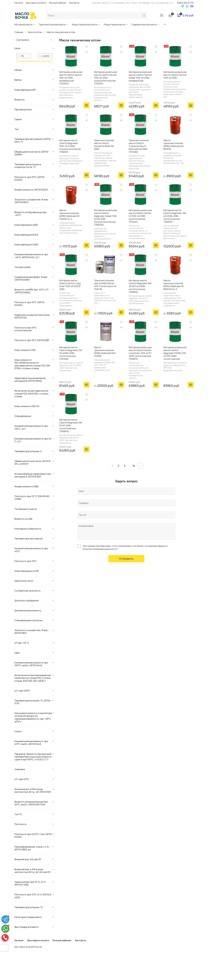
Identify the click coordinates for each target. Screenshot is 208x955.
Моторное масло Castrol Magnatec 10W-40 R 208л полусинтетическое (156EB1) (70, 146)
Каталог (18, 2)
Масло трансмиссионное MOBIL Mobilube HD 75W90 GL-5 (69, 214)
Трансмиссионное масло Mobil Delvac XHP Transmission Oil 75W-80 (105, 285)
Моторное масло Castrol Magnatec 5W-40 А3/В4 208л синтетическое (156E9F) (175, 216)
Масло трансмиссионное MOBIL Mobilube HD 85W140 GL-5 (173, 285)
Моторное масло (24, 24)
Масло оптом (35, 32)
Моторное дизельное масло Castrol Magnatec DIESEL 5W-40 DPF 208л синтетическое (174, 353)
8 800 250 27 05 (185, 2)
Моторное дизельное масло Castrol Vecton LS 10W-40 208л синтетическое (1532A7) (140, 216)
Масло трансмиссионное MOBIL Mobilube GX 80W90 (173, 145)
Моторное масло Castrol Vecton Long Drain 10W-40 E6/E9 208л (69, 285)
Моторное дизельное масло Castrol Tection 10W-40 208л (175, 74)
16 (133, 465)
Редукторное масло (116, 24)
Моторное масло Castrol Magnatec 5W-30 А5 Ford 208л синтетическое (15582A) (140, 286)
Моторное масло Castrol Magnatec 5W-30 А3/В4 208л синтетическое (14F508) (71, 353)
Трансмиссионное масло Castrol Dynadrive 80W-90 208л (104, 145)
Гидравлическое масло (145, 24)
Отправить (126, 559)
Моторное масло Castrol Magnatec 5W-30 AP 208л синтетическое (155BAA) (71, 425)
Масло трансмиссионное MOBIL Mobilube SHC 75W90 (105, 352)
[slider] (17, 61)
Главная (18, 32)
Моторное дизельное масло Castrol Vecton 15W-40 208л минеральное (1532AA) (70, 77)
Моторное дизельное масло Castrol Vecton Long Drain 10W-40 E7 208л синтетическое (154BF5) (140, 353)
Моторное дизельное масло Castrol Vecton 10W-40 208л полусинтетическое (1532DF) (105, 77)
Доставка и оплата (36, 2)
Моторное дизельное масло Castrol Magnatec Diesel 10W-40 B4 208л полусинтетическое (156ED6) (105, 217)
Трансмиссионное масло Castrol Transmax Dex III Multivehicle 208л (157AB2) (138, 146)
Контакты (74, 2)
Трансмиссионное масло (53, 24)
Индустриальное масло (86, 24)
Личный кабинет (57, 2)
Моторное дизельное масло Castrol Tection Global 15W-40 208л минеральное (140, 76)
